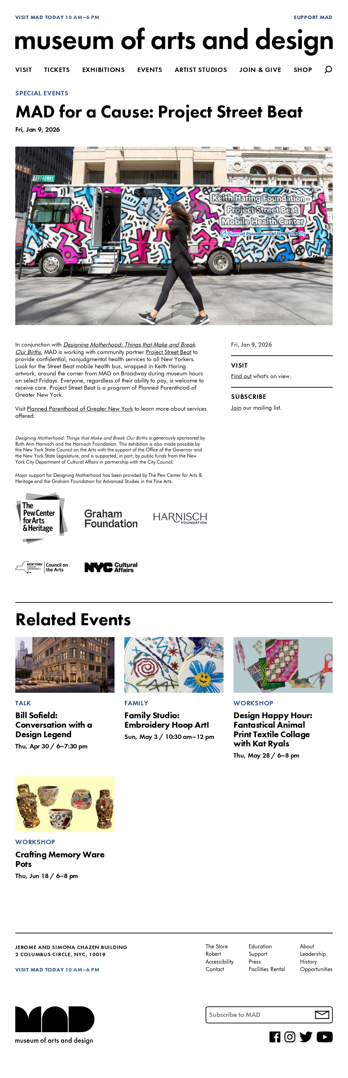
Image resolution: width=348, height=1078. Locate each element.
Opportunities (316, 969)
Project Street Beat (168, 352)
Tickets (57, 70)
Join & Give (260, 70)
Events (149, 70)
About (307, 947)
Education (260, 947)
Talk (23, 703)
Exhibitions (103, 70)
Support (258, 954)
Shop (303, 70)
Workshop (253, 703)
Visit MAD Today (39, 17)
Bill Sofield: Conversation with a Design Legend (53, 725)
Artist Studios (201, 70)
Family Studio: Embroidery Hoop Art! (166, 720)
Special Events (42, 93)
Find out (241, 376)
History (308, 962)
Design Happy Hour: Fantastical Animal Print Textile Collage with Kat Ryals (272, 729)
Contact (215, 969)
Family (136, 703)
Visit (23, 70)
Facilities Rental (267, 969)
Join (236, 408)
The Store (217, 947)
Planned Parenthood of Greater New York (80, 409)
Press (255, 962)
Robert (213, 954)
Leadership (313, 954)
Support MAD (313, 17)
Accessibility (219, 962)
